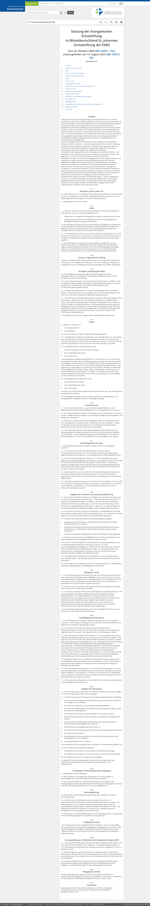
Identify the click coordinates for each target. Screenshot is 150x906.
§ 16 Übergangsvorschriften (40, 88)
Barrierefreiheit (77, 904)
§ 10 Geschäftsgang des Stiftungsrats (43, 64)
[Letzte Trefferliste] (65, 12)
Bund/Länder (16, 904)
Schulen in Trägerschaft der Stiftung (74, 73)
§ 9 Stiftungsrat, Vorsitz (38, 61)
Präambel (34, 29)
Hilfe (86, 904)
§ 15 (62, 104)
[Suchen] (70, 12)
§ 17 (62, 109)
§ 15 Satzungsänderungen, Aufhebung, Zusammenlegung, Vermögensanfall (41, 83)
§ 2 (62, 70)
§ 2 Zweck (34, 34)
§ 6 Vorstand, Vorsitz (38, 50)
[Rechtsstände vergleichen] (100, 22)
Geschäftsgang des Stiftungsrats (73, 91)
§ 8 (62, 86)
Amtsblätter (58, 3)
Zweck (67, 70)
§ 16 (62, 107)
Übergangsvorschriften (71, 107)
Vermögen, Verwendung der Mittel (74, 76)
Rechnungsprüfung (70, 99)
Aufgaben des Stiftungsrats (72, 94)
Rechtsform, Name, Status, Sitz (73, 68)
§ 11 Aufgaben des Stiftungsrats (41, 67)
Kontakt (31, 904)
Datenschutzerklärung (62, 904)
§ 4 (62, 76)
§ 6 (62, 81)
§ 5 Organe (34, 47)
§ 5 (62, 78)
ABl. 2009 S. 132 (104, 51)
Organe (67, 78)
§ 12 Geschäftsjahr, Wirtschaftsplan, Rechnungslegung (43, 71)
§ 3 (62, 73)
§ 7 (62, 83)
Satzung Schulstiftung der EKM (41, 22)
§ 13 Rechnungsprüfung (39, 75)
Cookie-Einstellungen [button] (97, 904)
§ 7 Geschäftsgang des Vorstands (42, 53)
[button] (121, 3)
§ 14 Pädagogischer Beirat (39, 78)
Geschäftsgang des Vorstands (73, 83)
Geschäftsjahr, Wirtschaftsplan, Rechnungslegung (78, 96)
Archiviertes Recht (46, 3)
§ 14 (62, 101)
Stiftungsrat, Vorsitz (70, 89)
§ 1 (62, 68)
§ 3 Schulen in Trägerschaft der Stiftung (41, 39)
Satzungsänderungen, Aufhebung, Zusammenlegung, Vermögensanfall (83, 104)
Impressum (49, 904)
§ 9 (62, 89)
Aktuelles (113, 3)
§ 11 (62, 94)
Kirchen (5, 904)
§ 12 (62, 96)
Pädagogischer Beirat (70, 101)
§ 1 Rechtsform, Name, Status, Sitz (42, 32)
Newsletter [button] (39, 904)
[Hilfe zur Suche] (61, 12)
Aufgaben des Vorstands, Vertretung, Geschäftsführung (79, 86)
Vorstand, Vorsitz (69, 81)
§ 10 (62, 91)
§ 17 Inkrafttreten (36, 91)
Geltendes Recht (31, 3)
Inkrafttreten (68, 109)
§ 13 (62, 99)
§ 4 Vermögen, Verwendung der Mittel (41, 43)
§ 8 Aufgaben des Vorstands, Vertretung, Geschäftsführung (41, 57)
